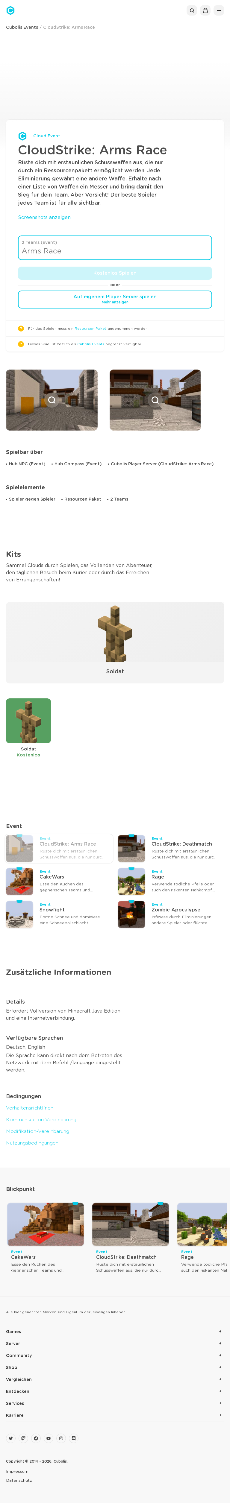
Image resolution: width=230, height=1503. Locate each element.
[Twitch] (23, 1438)
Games (13, 1332)
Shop (11, 1368)
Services (15, 1404)
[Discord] (73, 1438)
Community (19, 1356)
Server (13, 1344)
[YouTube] (48, 1438)
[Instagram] (61, 1438)
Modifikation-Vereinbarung (37, 1131)
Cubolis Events (22, 27)
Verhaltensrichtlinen (29, 1108)
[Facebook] (36, 1438)
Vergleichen (19, 1380)
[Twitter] (11, 1438)
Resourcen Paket (90, 328)
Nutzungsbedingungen (32, 1143)
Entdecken (17, 1392)
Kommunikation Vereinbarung (41, 1119)
